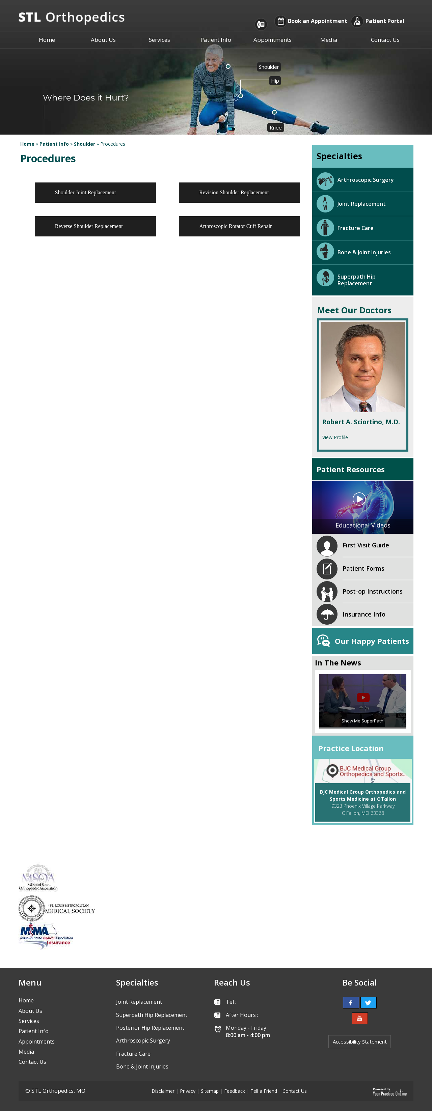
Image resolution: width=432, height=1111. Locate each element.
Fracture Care (356, 228)
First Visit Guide (366, 545)
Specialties (339, 156)
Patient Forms (363, 568)
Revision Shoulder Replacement (234, 192)
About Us (103, 40)
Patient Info (215, 40)
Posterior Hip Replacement (150, 1027)
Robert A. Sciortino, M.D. (361, 422)
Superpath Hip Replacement (357, 280)
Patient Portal (385, 21)
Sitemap (210, 1091)
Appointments (272, 40)
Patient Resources (351, 469)
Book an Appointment (317, 21)
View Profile (335, 437)
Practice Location (351, 748)
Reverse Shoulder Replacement (89, 226)
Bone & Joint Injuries (364, 252)
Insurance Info (364, 614)
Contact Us (385, 40)
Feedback (234, 1091)
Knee (276, 127)
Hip (275, 80)
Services (159, 40)
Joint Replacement (362, 203)
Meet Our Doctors (354, 310)
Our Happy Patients (372, 641)
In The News (338, 662)
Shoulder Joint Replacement (85, 192)
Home (47, 40)
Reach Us (232, 982)
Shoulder (269, 66)
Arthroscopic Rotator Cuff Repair (235, 226)
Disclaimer (163, 1091)
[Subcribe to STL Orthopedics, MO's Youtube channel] (360, 1018)
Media (329, 40)
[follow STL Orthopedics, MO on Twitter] (368, 1002)
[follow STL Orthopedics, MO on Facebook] (351, 1002)
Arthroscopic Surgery (366, 179)
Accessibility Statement (360, 1041)
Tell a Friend (263, 1091)
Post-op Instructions (373, 591)
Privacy (187, 1091)
